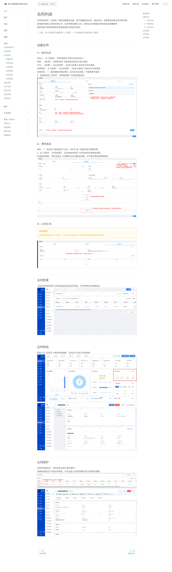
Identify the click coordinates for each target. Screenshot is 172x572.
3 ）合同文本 (149, 27)
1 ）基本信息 (149, 20)
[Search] (47, 3)
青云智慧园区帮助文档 (15, 3)
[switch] (165, 4)
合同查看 (146, 31)
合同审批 (146, 34)
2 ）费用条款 (149, 24)
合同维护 (146, 37)
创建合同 (146, 17)
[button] (16, 11)
